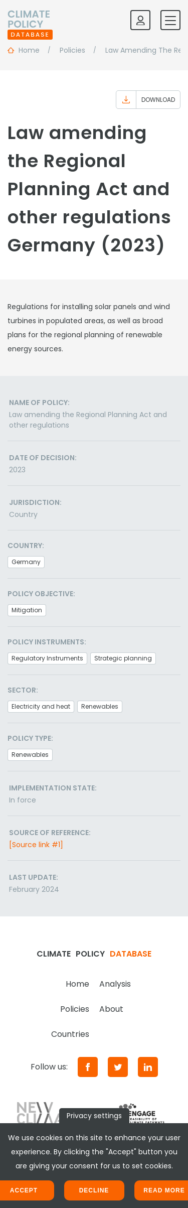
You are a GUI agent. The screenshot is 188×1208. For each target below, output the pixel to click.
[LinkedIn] (148, 1067)
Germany (26, 562)
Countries (70, 1034)
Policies (74, 1009)
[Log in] (140, 20)
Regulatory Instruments (47, 658)
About (111, 1009)
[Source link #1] (36, 845)
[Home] (30, 20)
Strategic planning (123, 658)
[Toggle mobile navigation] (170, 20)
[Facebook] (88, 1067)
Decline (94, 1190)
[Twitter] (118, 1067)
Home (77, 984)
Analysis (115, 984)
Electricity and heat (41, 706)
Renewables (99, 706)
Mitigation (27, 610)
